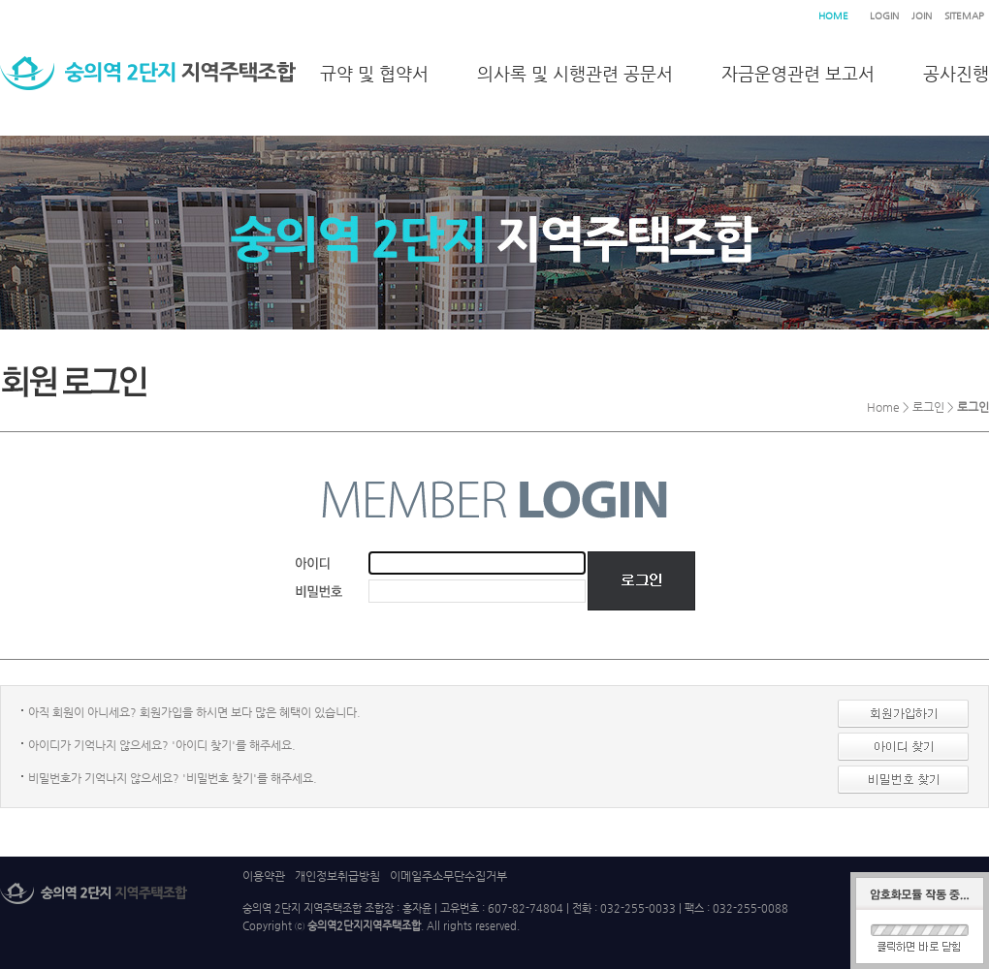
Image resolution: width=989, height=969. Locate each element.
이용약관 (263, 876)
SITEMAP (964, 16)
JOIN (921, 16)
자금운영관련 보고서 (798, 73)
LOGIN (884, 16)
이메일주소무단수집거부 (448, 876)
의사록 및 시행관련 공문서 (575, 73)
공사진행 (956, 73)
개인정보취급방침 (337, 876)
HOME (833, 16)
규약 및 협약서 (374, 73)
